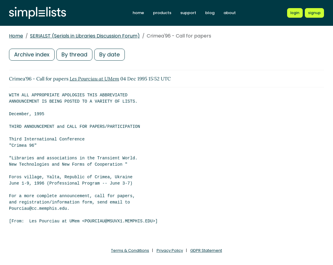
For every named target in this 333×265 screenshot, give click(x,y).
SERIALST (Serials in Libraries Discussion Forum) (85, 35)
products (162, 13)
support (188, 13)
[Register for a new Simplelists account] (314, 13)
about (230, 13)
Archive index (32, 54)
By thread (74, 54)
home (138, 13)
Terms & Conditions (130, 250)
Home (16, 35)
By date (109, 54)
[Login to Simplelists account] (295, 13)
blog (209, 13)
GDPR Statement (206, 250)
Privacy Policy (170, 250)
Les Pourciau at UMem (94, 79)
